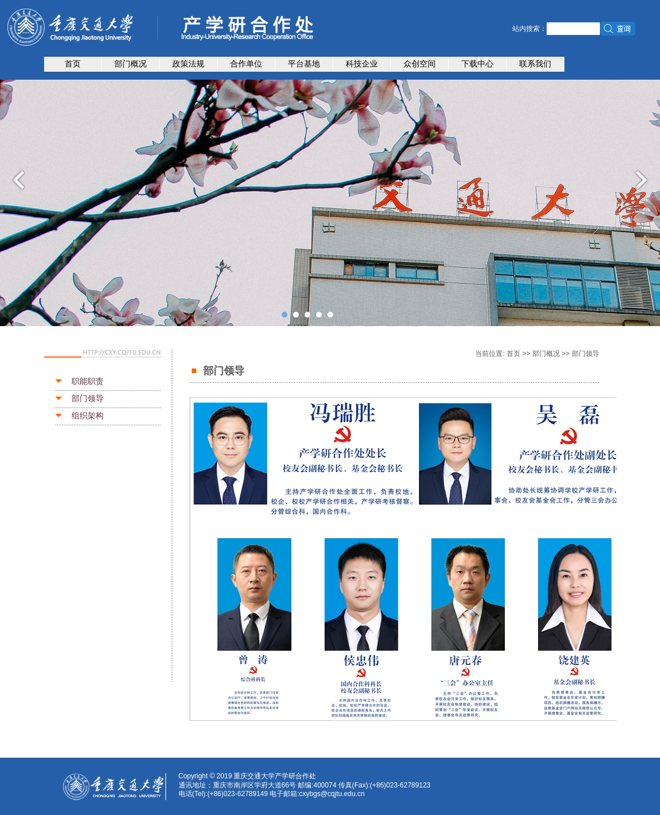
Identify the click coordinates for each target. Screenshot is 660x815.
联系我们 (535, 63)
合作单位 (246, 63)
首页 (73, 63)
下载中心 (477, 63)
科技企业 (362, 63)
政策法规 (188, 63)
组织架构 (88, 416)
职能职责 (88, 381)
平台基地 (304, 63)
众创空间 (420, 63)
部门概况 (130, 63)
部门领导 (88, 398)
